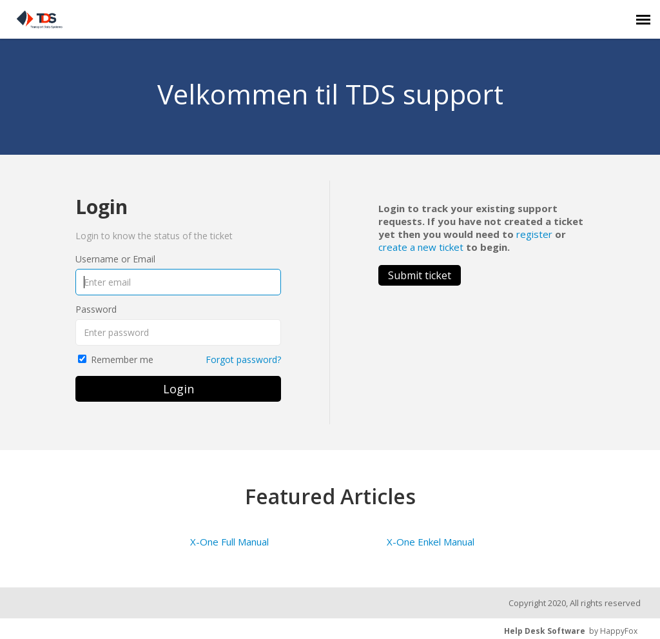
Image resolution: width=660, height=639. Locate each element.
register (534, 234)
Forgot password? (243, 359)
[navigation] (643, 19)
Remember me (122, 359)
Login (178, 389)
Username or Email (115, 259)
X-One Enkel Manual (430, 541)
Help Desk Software (544, 630)
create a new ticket (420, 247)
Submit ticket (419, 275)
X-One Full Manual (229, 541)
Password (96, 309)
